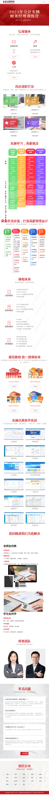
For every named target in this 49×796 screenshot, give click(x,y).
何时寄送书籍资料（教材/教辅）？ (17, 699)
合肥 (32, 782)
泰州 (24, 779)
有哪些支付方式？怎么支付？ (15, 727)
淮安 (16, 779)
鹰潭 (7, 786)
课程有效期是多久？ (12, 738)
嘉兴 (40, 782)
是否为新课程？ (11, 710)
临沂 (16, 786)
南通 (32, 776)
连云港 (15, 782)
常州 (16, 776)
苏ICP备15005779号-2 (38, 794)
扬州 (40, 776)
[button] (22, 679)
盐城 (40, 779)
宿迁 (7, 782)
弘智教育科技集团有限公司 (25, 794)
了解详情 (14, 56)
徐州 (32, 779)
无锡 (7, 776)
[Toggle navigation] (44, 2)
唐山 (24, 786)
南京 (24, 782)
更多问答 (24, 754)
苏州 (24, 776)
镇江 (7, 779)
